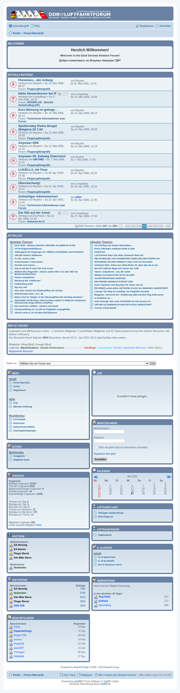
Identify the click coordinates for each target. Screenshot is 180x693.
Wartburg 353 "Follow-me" (28, 281)
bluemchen (20, 567)
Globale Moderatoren (52, 347)
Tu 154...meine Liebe (25, 258)
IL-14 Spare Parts (107, 557)
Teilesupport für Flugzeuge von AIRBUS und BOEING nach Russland (49, 252)
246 (139, 226)
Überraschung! (29, 183)
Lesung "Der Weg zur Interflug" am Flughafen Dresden (121, 291)
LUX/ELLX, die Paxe (33, 169)
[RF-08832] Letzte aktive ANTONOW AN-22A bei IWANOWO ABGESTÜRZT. (131, 288)
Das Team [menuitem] (69, 674)
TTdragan (19, 652)
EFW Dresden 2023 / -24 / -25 (29, 294)
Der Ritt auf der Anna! (34, 212)
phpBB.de (105, 684)
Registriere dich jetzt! (105, 454)
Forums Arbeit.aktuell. (105, 308)
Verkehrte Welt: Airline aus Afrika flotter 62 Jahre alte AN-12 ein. (126, 265)
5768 (82, 593)
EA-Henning (20, 545)
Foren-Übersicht (21, 383)
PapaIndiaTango (23, 631)
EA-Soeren (20, 549)
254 (168, 226)
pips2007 (19, 648)
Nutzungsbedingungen (24, 430)
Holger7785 (20, 635)
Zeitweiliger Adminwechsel (38, 196)
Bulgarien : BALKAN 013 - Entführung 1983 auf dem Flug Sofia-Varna (129, 295)
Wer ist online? (18, 325)
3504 (82, 601)
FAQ (15, 403)
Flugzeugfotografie (38, 88)
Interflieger (90, 347)
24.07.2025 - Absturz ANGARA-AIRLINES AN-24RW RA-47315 (45, 245)
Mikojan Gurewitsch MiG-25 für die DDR (114, 275)
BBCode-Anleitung (22, 407)
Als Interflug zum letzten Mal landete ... (113, 245)
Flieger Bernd (21, 553)
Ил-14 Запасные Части (110, 564)
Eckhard (103, 601)
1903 (82, 605)
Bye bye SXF (21, 287)
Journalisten (105, 347)
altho (78, 197)
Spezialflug (105, 605)
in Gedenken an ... (103, 298)
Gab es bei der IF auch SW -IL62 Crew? (34, 268)
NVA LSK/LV (155, 347)
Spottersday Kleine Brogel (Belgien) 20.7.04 (37, 127)
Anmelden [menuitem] (165, 25)
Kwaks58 (19, 643)
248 (150, 226)
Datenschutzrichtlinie (24, 427)
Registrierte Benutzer (21, 351)
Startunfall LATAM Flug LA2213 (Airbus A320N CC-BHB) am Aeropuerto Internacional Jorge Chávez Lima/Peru (50, 301)
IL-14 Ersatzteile (106, 561)
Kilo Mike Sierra (22, 557)
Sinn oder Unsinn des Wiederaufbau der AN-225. (39, 290)
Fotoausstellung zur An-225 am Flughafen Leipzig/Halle (42, 309)
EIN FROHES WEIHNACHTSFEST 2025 (113, 281)
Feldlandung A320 (24, 284)
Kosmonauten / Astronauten (29, 262)
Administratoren (29, 347)
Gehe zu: (12, 363)
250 (161, 226)
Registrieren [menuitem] (147, 25)
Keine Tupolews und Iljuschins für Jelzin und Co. (118, 285)
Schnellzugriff (21, 25)
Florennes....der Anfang (35, 80)
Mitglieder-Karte (21, 460)
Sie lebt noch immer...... (26, 265)
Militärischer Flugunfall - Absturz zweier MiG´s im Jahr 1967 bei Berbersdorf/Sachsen (46, 273)
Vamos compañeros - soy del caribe (112, 272)
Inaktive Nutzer (74, 347)
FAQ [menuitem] (37, 25)
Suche (16, 386)
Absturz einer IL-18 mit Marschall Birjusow (36, 312)
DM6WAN (19, 656)
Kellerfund (99, 252)
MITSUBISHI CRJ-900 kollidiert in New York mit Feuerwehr (123, 262)
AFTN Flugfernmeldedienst (28, 249)
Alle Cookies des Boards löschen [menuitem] (117, 674)
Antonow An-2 (36, 221)
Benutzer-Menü (105, 423)
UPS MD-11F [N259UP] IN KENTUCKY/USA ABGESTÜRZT (123, 304)
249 (155, 226)
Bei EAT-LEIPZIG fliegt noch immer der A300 (116, 268)
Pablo (38, 525)
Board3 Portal (81, 667)
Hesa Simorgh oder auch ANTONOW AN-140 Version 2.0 (122, 301)
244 (128, 226)
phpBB (77, 681)
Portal (16, 33)
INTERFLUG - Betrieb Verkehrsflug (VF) (35, 103)
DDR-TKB (19, 605)
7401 (82, 588)
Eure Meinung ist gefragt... (37, 109)
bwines (18, 639)
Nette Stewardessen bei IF (37, 93)
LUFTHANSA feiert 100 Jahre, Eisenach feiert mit (118, 255)
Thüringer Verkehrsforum (111, 513)
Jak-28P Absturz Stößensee (28, 255)
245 (133, 226)
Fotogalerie (19, 456)
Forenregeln (19, 419)
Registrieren (19, 390)
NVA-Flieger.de (105, 517)
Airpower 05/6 (28, 143)
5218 (82, 597)
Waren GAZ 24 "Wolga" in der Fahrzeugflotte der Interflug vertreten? (49, 297)
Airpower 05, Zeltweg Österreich (42, 156)
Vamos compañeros (24, 277)
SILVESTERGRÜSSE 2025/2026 (109, 278)
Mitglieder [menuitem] (87, 674)
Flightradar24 (105, 535)
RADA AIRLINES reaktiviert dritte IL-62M (114, 249)
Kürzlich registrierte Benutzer (129, 347)
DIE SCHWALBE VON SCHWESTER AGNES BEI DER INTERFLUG (127, 258)
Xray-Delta (104, 596)
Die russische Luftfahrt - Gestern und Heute (36, 306)
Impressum (19, 423)
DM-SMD (38, 159)
